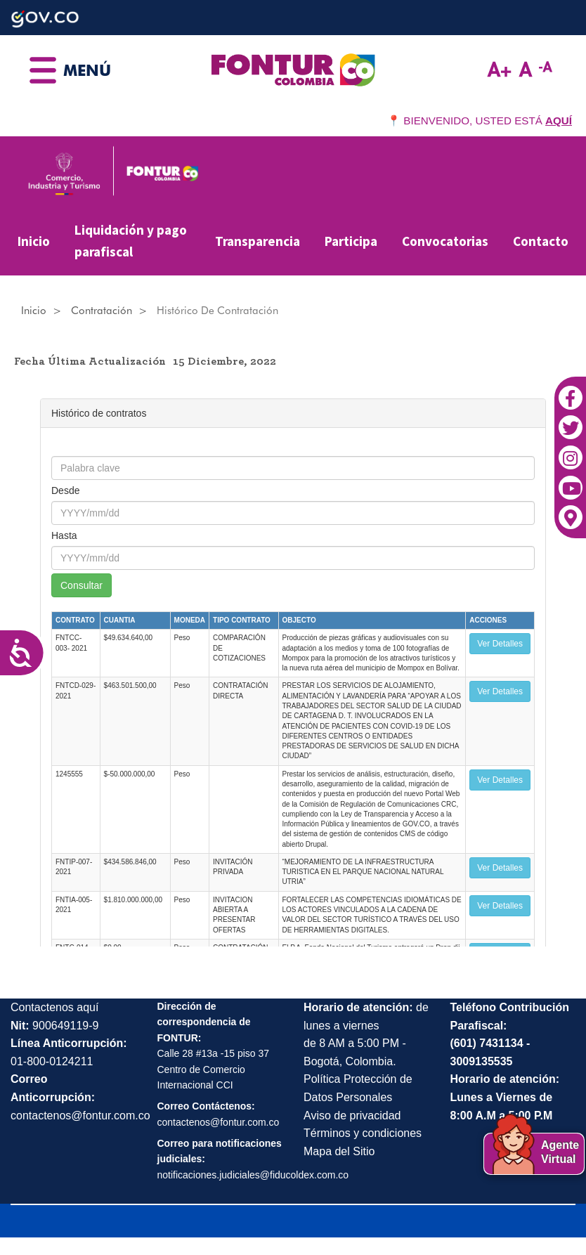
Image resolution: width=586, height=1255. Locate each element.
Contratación (101, 310)
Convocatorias (445, 241)
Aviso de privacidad (352, 1115)
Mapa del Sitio (339, 1151)
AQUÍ (558, 120)
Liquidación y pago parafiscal (130, 240)
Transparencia (257, 241)
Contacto (540, 241)
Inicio (34, 241)
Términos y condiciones (363, 1133)
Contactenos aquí (54, 1007)
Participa (351, 241)
